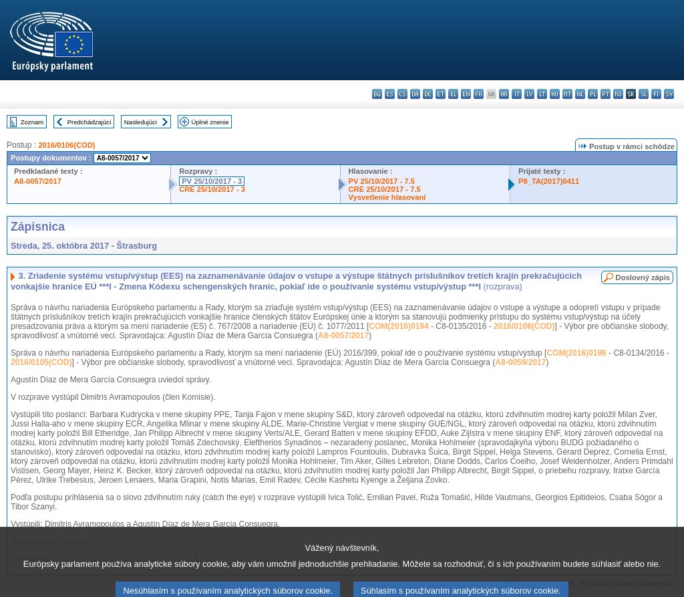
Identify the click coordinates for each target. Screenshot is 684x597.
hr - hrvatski (504, 94)
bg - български (377, 94)
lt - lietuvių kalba (542, 94)
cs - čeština (402, 94)
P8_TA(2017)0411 (548, 181)
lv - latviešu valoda (529, 94)
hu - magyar (555, 94)
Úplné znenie (210, 122)
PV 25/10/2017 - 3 (212, 181)
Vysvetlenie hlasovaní (387, 197)
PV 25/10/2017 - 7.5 (382, 181)
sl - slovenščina (644, 94)
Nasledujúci (141, 122)
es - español (390, 94)
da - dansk (415, 94)
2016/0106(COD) (66, 145)
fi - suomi (656, 94)
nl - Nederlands (580, 94)
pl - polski (593, 94)
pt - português (606, 94)
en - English (466, 94)
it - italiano (517, 94)
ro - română (618, 94)
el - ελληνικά (453, 94)
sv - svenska (669, 94)
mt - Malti (567, 94)
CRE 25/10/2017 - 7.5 (385, 189)
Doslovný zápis (643, 277)
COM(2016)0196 (576, 353)
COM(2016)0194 (398, 326)
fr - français (479, 94)
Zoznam (32, 122)
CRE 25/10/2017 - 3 (212, 189)
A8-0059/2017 (520, 362)
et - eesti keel (441, 94)
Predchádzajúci (89, 122)
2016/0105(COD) (41, 362)
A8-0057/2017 (37, 181)
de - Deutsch (428, 94)
